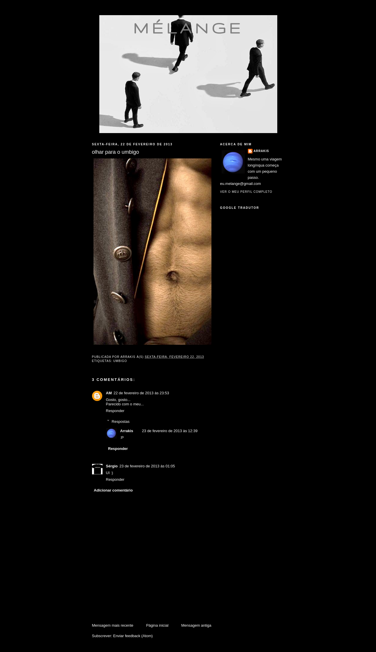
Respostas (120, 421)
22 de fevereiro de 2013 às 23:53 (141, 393)
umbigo (120, 361)
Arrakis (126, 431)
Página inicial (157, 625)
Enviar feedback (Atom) (133, 636)
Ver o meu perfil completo (246, 191)
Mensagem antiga (196, 625)
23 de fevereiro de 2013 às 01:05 (147, 466)
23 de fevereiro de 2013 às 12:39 (169, 431)
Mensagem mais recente (112, 625)
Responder (115, 411)
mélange (188, 28)
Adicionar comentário (113, 490)
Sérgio (112, 466)
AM (109, 393)
